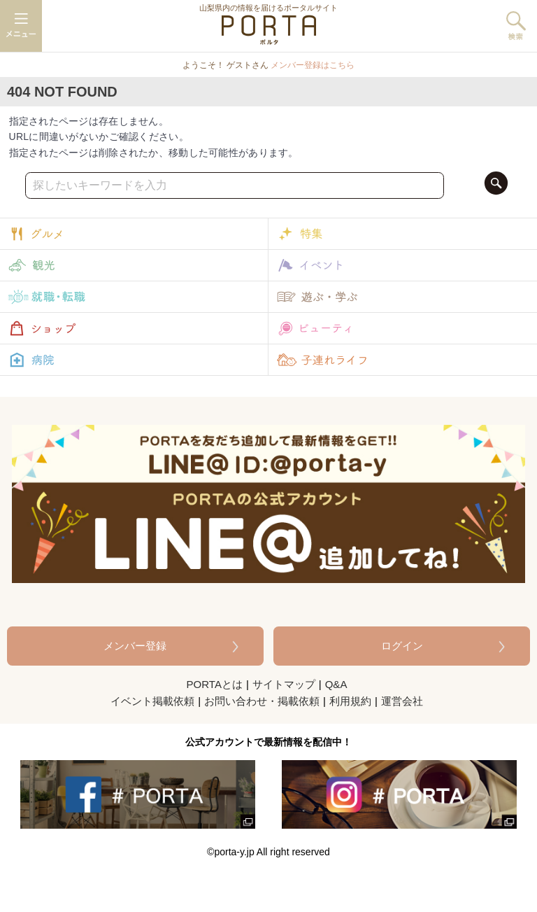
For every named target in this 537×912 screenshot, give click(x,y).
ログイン (402, 646)
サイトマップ (283, 684)
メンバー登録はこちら (313, 65)
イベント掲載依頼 (152, 701)
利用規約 (350, 701)
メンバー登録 (134, 646)
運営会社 (402, 701)
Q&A (336, 684)
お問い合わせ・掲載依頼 (262, 701)
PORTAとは (215, 684)
